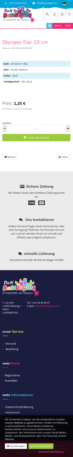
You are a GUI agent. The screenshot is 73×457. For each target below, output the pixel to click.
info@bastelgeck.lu (46, 3)
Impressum (13, 412)
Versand (11, 343)
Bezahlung (12, 349)
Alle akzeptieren (41, 446)
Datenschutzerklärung (50, 451)
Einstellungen (16, 446)
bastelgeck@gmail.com (47, 306)
